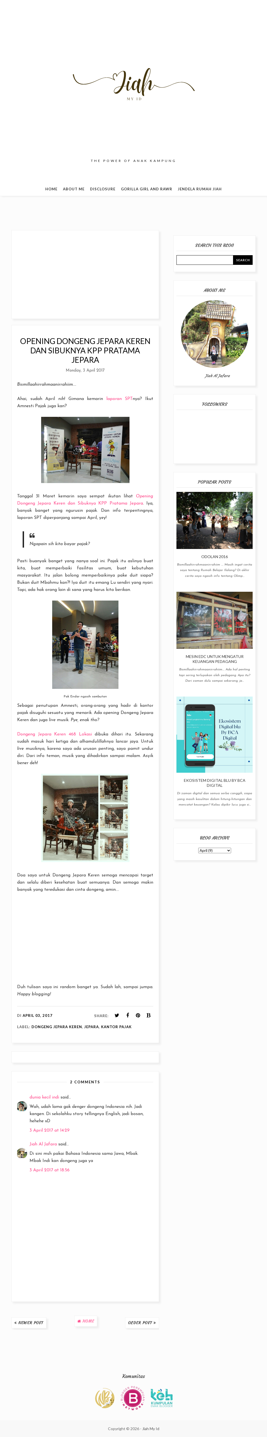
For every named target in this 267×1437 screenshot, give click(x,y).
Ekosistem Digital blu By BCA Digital (214, 783)
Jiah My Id (150, 1428)
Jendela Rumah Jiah (200, 189)
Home (51, 189)
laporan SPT (119, 399)
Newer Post (30, 1322)
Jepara (91, 1027)
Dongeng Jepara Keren (56, 1027)
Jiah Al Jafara (43, 1144)
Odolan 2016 (214, 556)
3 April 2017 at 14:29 (50, 1130)
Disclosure (102, 189)
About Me (73, 189)
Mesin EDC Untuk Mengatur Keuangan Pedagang (215, 659)
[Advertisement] (85, 274)
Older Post (140, 1322)
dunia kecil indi (44, 1097)
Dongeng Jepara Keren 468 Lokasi (54, 734)
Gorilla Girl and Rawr (146, 189)
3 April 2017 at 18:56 (50, 1170)
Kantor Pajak (116, 1027)
